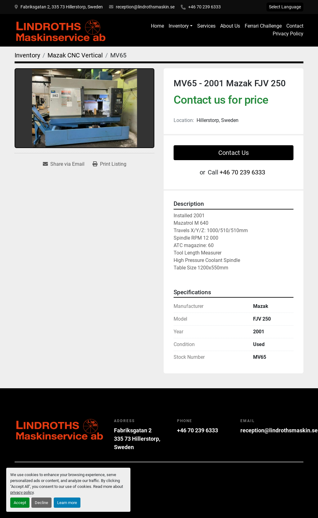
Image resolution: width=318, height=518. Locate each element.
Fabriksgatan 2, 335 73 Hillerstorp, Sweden (61, 6)
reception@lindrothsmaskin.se (145, 6)
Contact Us (233, 152)
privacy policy (22, 492)
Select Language (285, 6)
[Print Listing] (109, 164)
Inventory (179, 26)
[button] (181, 26)
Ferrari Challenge (263, 26)
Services (206, 26)
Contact (294, 26)
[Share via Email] (64, 164)
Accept (20, 502)
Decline (41, 502)
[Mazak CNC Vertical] (75, 55)
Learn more (67, 502)
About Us (230, 26)
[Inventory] (27, 55)
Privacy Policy (288, 34)
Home (157, 26)
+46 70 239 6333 (204, 6)
